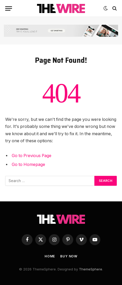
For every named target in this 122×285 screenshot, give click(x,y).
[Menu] (8, 8)
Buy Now (68, 256)
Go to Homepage (28, 164)
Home (50, 256)
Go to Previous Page (31, 155)
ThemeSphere (90, 269)
